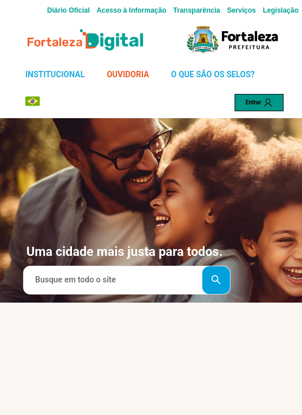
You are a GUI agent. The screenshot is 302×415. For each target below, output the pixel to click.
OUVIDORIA (128, 74)
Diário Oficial (68, 10)
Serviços (241, 10)
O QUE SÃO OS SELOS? (213, 74)
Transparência (196, 10)
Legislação (281, 10)
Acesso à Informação (132, 10)
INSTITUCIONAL (55, 74)
